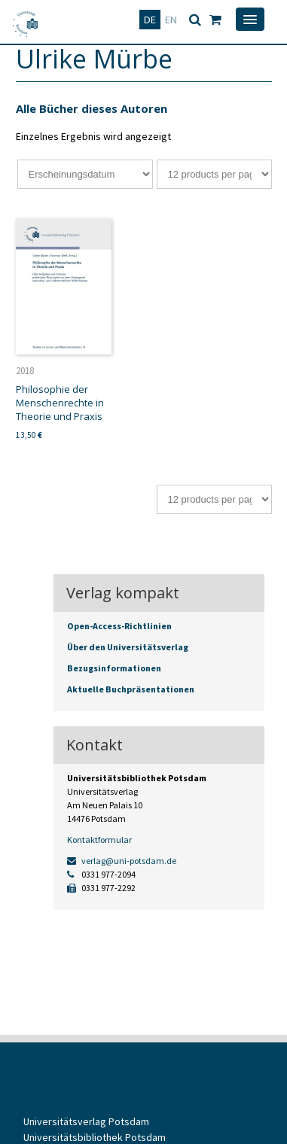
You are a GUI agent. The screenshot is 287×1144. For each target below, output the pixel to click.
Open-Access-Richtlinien (119, 625)
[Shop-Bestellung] (85, 174)
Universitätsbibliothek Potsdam (94, 1137)
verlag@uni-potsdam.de (121, 860)
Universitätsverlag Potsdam (86, 1121)
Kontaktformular (99, 839)
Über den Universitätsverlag (127, 647)
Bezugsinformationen (114, 668)
